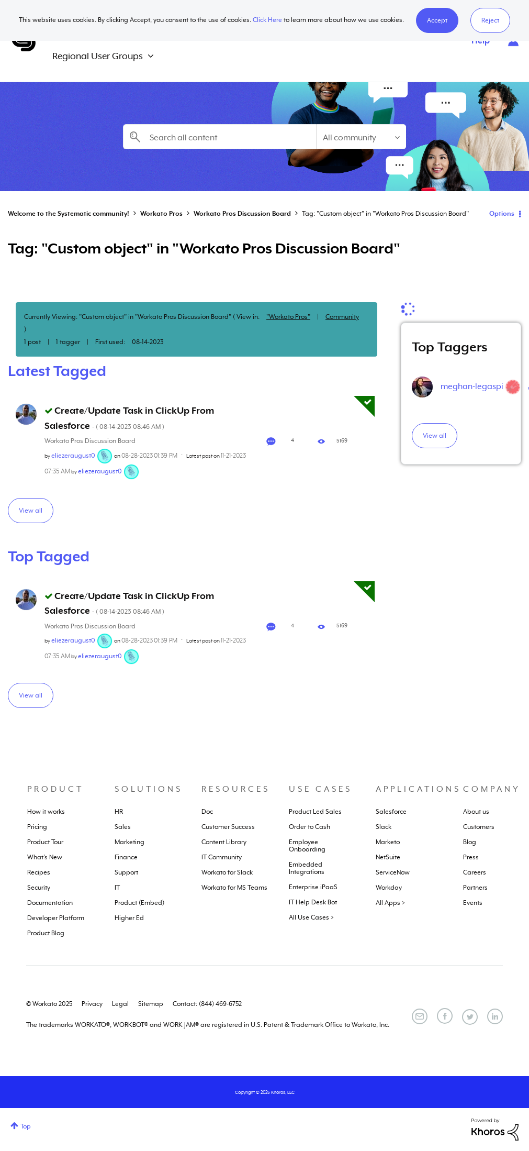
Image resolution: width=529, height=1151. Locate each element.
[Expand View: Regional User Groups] (150, 56)
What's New (44, 857)
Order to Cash (309, 827)
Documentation (50, 902)
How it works (46, 811)
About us (476, 811)
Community (342, 316)
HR (119, 811)
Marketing (129, 842)
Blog (469, 842)
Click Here (267, 20)
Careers (474, 872)
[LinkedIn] (495, 1016)
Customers (478, 827)
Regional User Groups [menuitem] (97, 56)
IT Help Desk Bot (313, 902)
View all (30, 510)
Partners (475, 887)
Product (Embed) (139, 902)
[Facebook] (445, 1016)
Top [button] (25, 1126)
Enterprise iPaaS (313, 887)
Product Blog (45, 933)
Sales (123, 827)
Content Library (223, 842)
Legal (120, 1004)
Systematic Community (23, 41)
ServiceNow (393, 872)
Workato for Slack (227, 872)
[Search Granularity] (361, 136)
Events (472, 902)
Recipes (38, 872)
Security (38, 887)
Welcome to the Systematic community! (68, 213)
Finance (126, 857)
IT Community (221, 857)
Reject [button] (490, 20)
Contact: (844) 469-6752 (207, 1004)
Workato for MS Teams (234, 887)
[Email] (419, 1016)
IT (117, 887)
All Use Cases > (311, 917)
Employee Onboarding (307, 845)
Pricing (37, 827)
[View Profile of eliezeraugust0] (73, 455)
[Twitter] (470, 1017)
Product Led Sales (315, 811)
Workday (389, 887)
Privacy (92, 1004)
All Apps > (390, 902)
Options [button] (501, 213)
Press (471, 857)
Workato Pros (161, 213)
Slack (383, 827)
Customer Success (228, 827)
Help (480, 41)
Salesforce (391, 811)
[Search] (219, 136)
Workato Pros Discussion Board (242, 213)
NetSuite (388, 857)
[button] (437, 20)
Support (126, 872)
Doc (207, 811)
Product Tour (45, 842)
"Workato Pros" (288, 316)
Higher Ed (129, 918)
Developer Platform (55, 918)
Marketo (388, 842)
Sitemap (150, 1004)
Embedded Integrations (306, 868)
